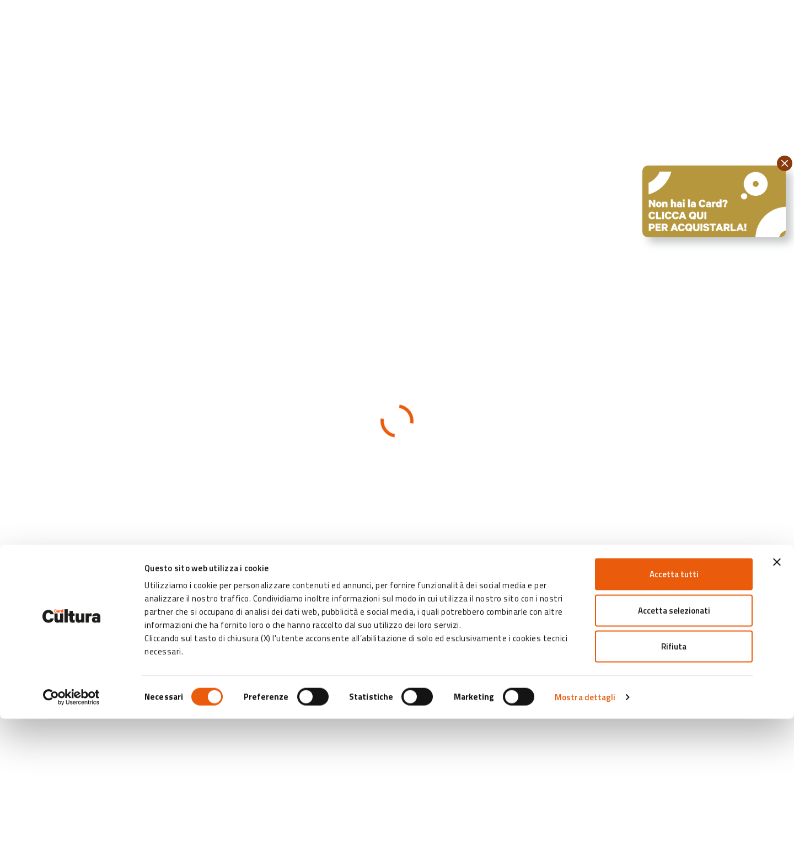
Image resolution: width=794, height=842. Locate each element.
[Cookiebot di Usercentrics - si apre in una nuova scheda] (71, 820)
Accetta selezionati (674, 733)
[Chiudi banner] (777, 685)
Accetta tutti (674, 697)
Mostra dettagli (585, 820)
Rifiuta (673, 769)
